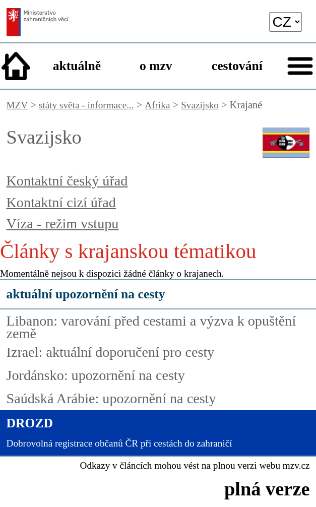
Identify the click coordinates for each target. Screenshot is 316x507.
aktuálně (77, 65)
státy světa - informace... (86, 105)
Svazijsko (200, 105)
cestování (237, 65)
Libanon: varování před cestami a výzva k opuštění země (151, 327)
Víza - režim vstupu (63, 223)
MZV (17, 105)
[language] (285, 22)
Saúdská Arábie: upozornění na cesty (111, 398)
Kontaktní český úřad (67, 180)
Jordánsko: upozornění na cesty (96, 375)
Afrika (157, 105)
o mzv (156, 65)
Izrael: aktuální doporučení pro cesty (111, 352)
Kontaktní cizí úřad (61, 202)
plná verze (267, 488)
